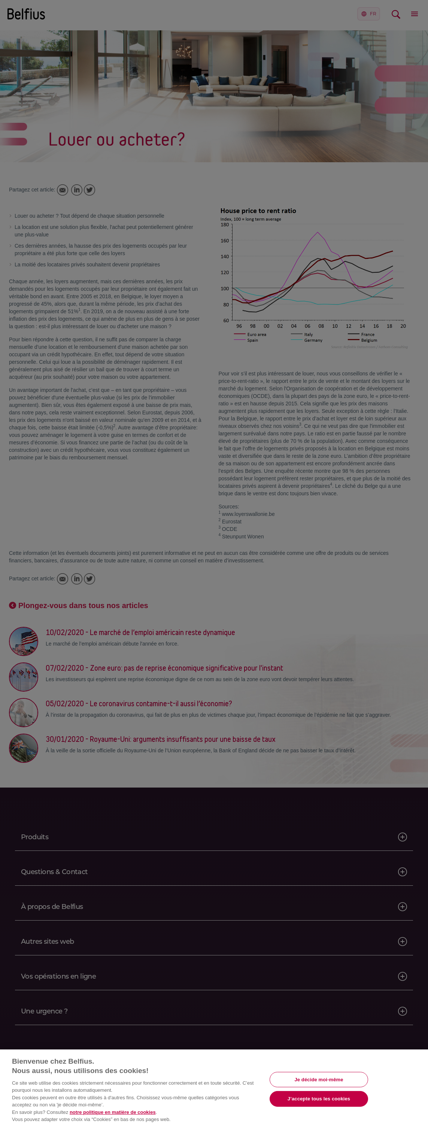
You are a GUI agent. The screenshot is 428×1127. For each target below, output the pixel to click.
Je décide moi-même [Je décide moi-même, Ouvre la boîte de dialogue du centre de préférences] (318, 1079)
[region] (214, 1088)
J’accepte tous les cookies (319, 1099)
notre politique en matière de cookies (113, 1112)
